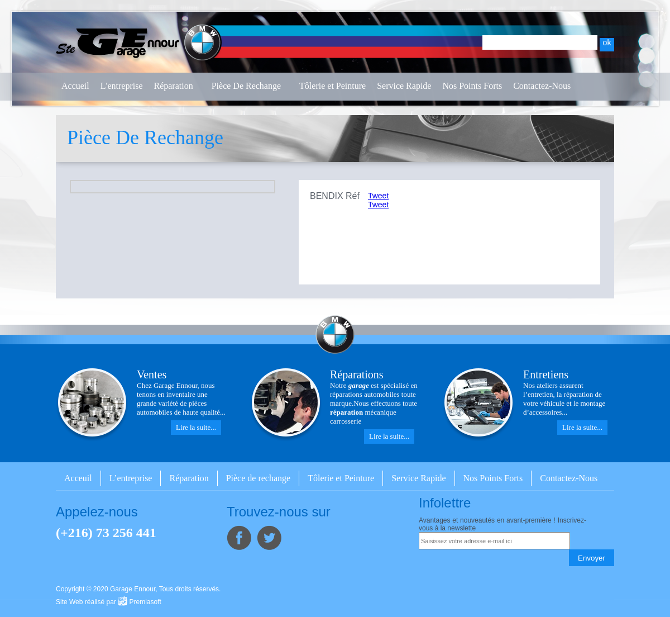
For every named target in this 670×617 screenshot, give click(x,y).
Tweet (378, 195)
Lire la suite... (196, 427)
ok (607, 42)
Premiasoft (145, 602)
